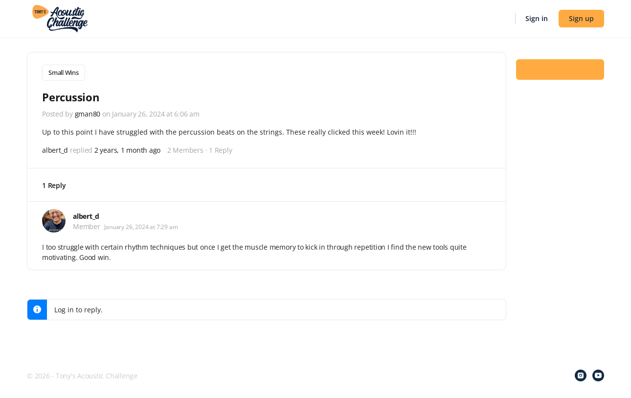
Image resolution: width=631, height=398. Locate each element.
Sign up (581, 18)
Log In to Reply (560, 69)
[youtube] (598, 374)
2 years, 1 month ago (127, 149)
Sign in (536, 18)
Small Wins (63, 72)
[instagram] (580, 374)
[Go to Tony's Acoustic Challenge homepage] (60, 17)
